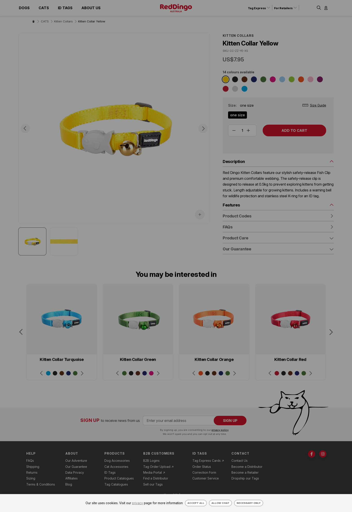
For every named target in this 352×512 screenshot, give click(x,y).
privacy (137, 503)
